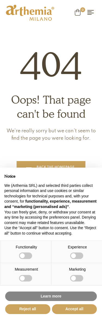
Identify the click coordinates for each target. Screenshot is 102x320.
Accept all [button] (74, 309)
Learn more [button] (51, 296)
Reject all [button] (27, 309)
